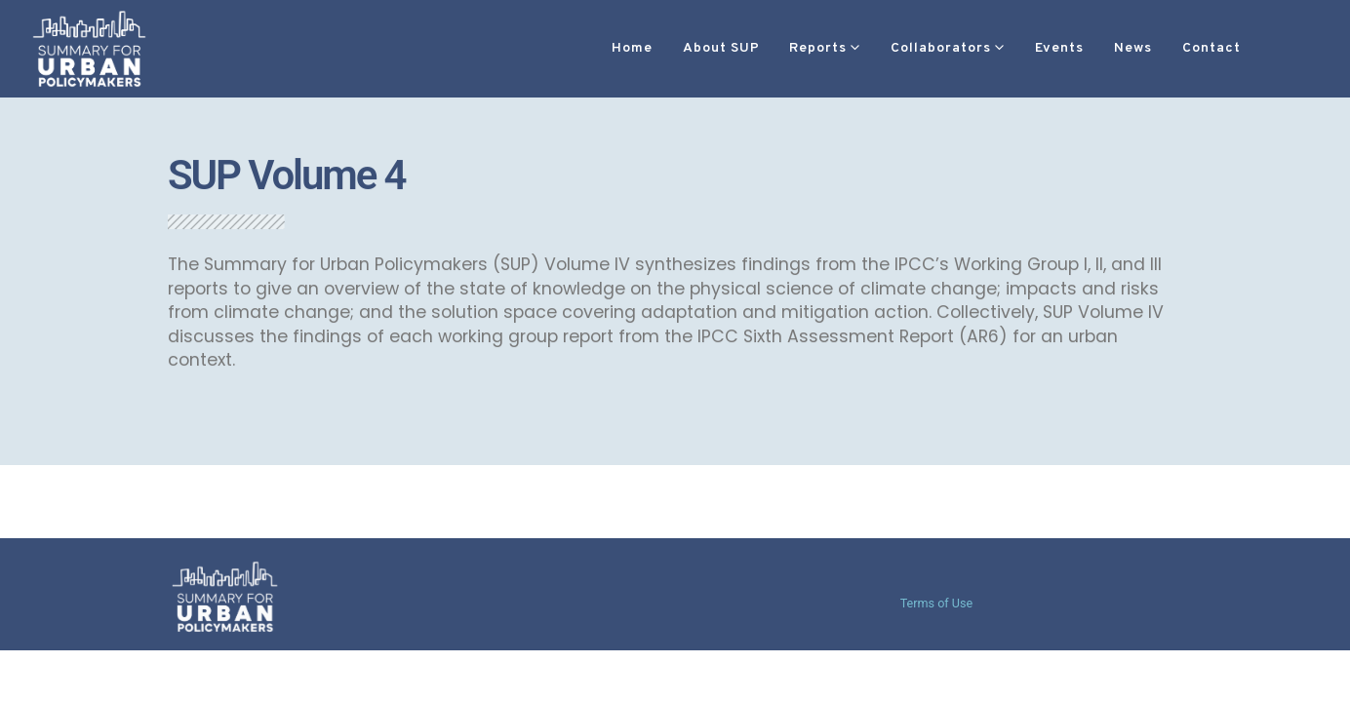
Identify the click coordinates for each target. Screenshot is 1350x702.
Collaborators (882, 48)
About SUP (662, 48)
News (1074, 48)
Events (1000, 48)
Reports (759, 48)
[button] (1235, 49)
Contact (1153, 48)
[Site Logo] (89, 48)
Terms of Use (936, 603)
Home (573, 48)
